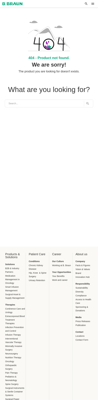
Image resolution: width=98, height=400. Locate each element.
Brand (78, 273)
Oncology (9, 361)
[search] (44, 103)
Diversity (80, 292)
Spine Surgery (12, 384)
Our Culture (58, 261)
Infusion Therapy (13, 335)
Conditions (34, 261)
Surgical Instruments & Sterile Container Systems (14, 391)
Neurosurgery (11, 353)
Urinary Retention (37, 280)
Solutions (10, 264)
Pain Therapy (11, 373)
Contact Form (82, 340)
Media (79, 317)
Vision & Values (83, 269)
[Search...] (86, 103)
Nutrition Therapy (13, 357)
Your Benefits (58, 276)
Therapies (10, 305)
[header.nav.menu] (93, 4)
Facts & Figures (83, 265)
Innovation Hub (83, 277)
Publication (81, 325)
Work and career (60, 280)
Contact (79, 332)
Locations (80, 336)
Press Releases (83, 321)
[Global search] (86, 4)
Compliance (81, 295)
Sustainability (82, 288)
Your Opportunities (61, 272)
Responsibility (83, 284)
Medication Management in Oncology (12, 279)
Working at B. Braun (61, 265)
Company (80, 261)
